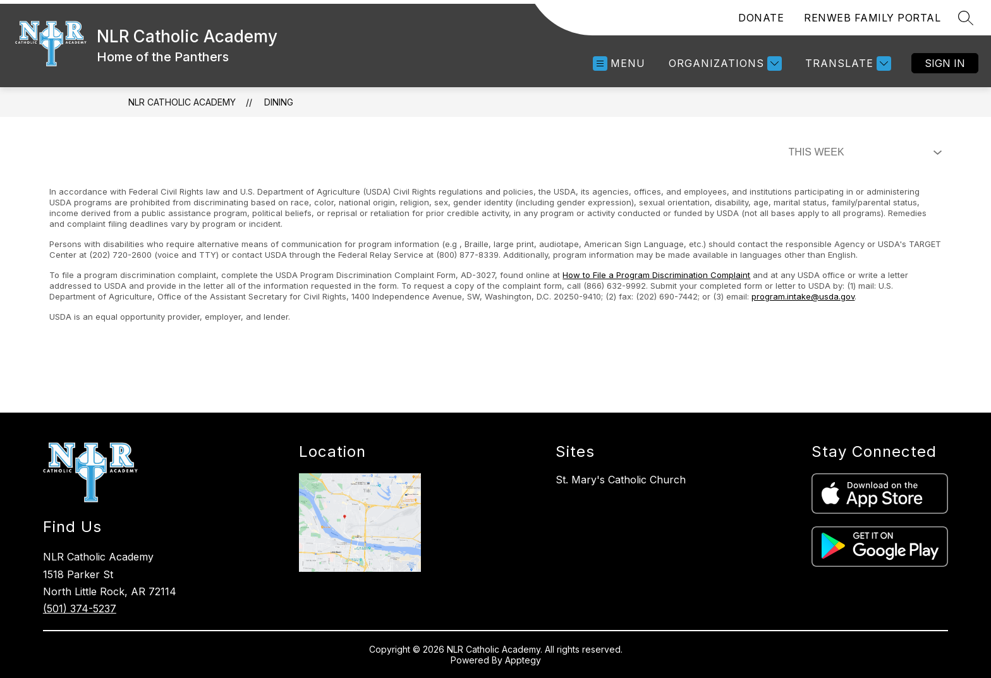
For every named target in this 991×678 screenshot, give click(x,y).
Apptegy (523, 660)
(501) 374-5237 (79, 608)
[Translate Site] (846, 63)
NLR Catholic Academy (182, 102)
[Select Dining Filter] (863, 152)
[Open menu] (619, 63)
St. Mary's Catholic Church (621, 479)
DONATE (761, 17)
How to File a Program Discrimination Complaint (656, 275)
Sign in (945, 63)
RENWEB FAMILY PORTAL (872, 17)
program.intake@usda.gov (802, 296)
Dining (278, 102)
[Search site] (965, 17)
